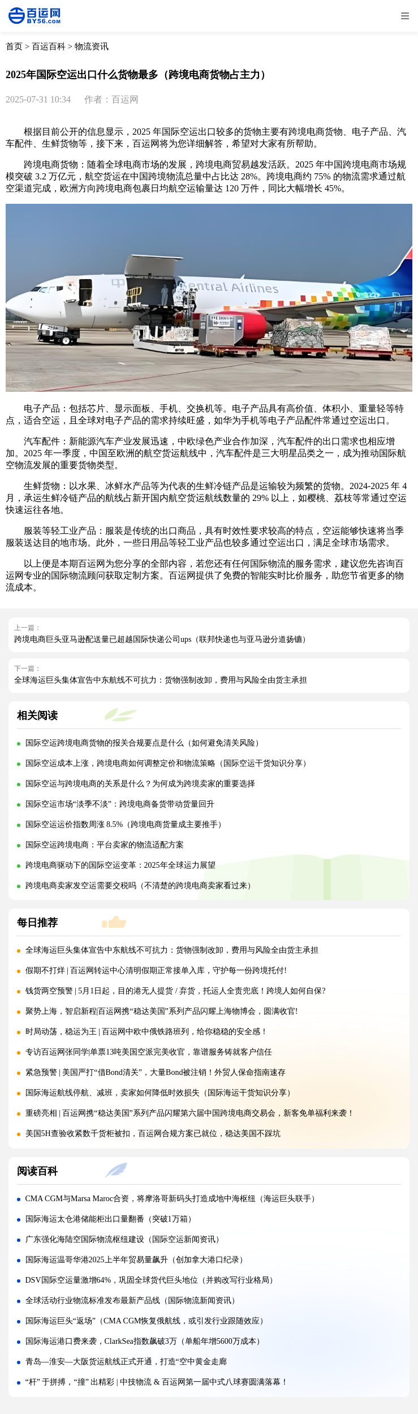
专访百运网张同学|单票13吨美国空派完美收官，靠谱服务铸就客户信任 (149, 1052)
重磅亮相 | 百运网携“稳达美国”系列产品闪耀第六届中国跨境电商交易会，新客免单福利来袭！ (190, 1113)
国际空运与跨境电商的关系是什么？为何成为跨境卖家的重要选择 (140, 783)
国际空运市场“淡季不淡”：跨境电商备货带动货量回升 (119, 804)
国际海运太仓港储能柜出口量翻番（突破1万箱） (110, 1219)
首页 (14, 46)
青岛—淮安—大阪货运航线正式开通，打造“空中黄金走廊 (126, 1361)
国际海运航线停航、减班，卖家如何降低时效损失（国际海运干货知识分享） (160, 1093)
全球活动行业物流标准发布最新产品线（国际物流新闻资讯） (132, 1300)
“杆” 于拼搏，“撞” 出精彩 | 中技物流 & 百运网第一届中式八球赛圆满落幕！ (157, 1382)
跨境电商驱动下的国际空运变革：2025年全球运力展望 (120, 865)
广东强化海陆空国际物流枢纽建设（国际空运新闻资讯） (124, 1239)
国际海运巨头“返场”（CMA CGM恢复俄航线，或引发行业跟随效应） (146, 1321)
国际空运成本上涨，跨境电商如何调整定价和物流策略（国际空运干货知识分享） (168, 763)
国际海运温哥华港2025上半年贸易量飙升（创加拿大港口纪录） (136, 1260)
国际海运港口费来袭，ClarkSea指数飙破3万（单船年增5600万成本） (144, 1341)
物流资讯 (92, 46)
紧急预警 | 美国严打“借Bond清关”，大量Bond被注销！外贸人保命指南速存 (155, 1072)
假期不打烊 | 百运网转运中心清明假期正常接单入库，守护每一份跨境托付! (156, 970)
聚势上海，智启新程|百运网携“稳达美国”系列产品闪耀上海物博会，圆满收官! (161, 1011)
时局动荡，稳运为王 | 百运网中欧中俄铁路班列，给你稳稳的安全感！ (147, 1031)
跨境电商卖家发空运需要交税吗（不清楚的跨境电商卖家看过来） (140, 885)
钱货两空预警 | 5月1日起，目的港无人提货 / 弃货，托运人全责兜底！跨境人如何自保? (175, 991)
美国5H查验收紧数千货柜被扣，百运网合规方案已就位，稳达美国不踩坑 (153, 1133)
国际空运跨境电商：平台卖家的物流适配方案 (104, 845)
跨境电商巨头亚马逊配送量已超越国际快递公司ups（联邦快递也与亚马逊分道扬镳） (162, 639)
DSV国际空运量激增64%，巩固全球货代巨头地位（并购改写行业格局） (151, 1280)
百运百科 (49, 46)
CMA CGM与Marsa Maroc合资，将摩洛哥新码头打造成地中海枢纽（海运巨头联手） (172, 1198)
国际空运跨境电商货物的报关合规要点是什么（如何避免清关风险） (144, 743)
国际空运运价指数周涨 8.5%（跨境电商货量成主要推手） (125, 824)
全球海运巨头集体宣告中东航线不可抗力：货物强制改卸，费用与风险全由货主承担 (160, 680)
